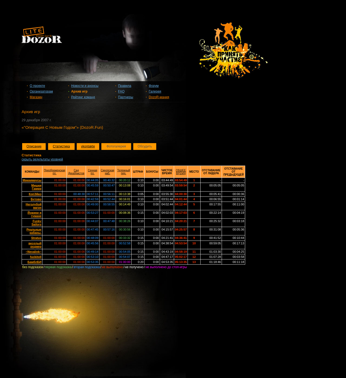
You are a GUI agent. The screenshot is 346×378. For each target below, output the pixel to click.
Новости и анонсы (84, 86)
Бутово (36, 199)
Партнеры (125, 97)
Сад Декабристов (76, 172)
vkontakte (88, 146)
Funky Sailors (36, 222)
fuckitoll (35, 256)
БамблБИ (34, 262)
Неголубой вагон (33, 206)
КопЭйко (35, 194)
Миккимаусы (32, 180)
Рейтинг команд (83, 97)
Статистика (61, 146)
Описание (33, 146)
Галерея (155, 91)
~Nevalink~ (33, 251)
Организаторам (41, 91)
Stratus (36, 237)
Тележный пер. (123, 172)
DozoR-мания (159, 97)
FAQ (121, 91)
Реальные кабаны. (33, 231)
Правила (124, 86)
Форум (153, 86)
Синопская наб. (107, 172)
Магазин (36, 97)
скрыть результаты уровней (42, 159)
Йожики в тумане (34, 214)
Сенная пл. (92, 172)
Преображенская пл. (54, 172)
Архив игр (79, 91)
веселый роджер (34, 245)
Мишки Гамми (36, 187)
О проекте (37, 86)
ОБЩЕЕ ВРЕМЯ (181, 172)
